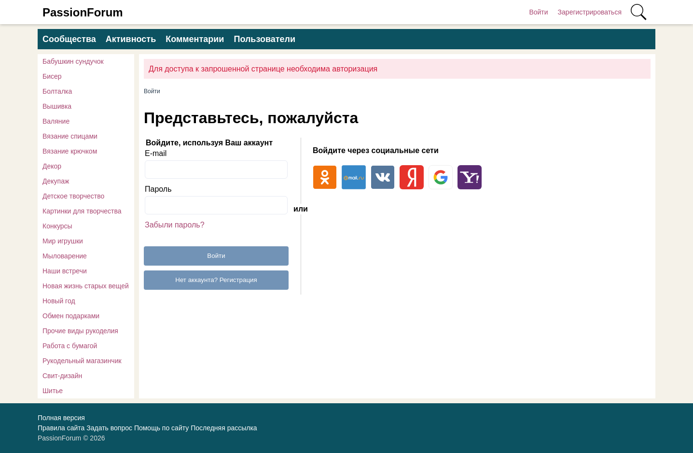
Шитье (52, 391)
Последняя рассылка (224, 428)
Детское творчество (73, 196)
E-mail (155, 153)
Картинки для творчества (82, 211)
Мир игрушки (62, 241)
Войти (538, 12)
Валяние (55, 121)
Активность (131, 39)
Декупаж (55, 181)
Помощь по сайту (161, 428)
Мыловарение (64, 256)
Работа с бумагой (69, 346)
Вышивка (56, 106)
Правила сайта (61, 428)
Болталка (57, 91)
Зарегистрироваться (590, 12)
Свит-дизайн (62, 376)
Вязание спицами (69, 136)
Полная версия (61, 418)
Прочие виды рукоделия (80, 331)
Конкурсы (57, 226)
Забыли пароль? (175, 225)
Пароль (158, 189)
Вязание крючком (69, 151)
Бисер (52, 76)
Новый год (58, 301)
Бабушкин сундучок (73, 61)
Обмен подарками (70, 316)
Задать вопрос (109, 428)
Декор (51, 166)
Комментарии (195, 39)
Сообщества (69, 39)
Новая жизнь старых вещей (85, 286)
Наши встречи (64, 271)
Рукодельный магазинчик (82, 361)
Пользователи (264, 39)
